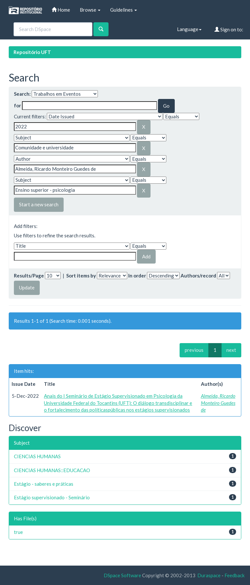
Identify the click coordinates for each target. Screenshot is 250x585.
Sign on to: (228, 29)
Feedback (234, 575)
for (17, 105)
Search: (22, 94)
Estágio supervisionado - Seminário (52, 497)
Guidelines (123, 10)
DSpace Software (122, 575)
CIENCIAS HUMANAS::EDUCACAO (52, 470)
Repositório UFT (32, 52)
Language (189, 29)
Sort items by (81, 275)
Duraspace (209, 575)
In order (137, 275)
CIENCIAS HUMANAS (37, 456)
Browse (90, 10)
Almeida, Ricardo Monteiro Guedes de (218, 403)
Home (61, 10)
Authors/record (198, 275)
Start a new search (38, 204)
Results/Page (29, 275)
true (18, 532)
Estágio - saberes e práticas (43, 484)
